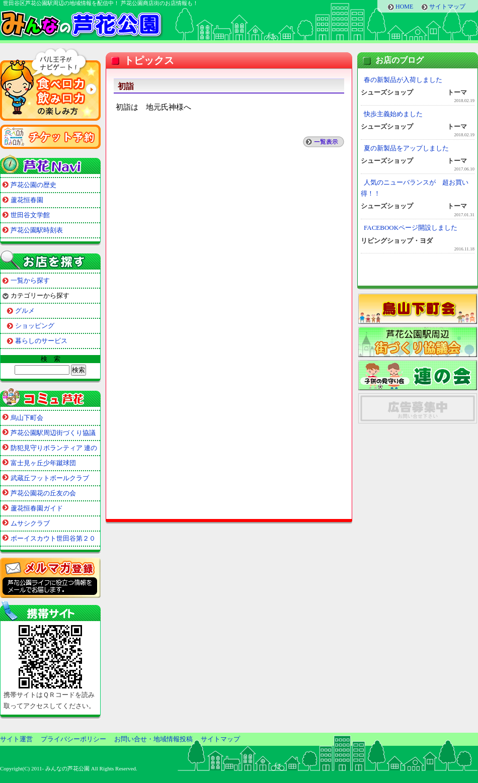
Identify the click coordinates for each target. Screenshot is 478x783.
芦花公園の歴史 (33, 185)
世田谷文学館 (30, 215)
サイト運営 (16, 739)
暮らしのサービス (41, 340)
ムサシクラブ (30, 523)
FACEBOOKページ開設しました (410, 227)
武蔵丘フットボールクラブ (50, 478)
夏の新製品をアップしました (406, 148)
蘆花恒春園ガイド (37, 508)
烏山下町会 (27, 417)
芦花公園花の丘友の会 (43, 493)
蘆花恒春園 (27, 200)
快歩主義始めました (393, 114)
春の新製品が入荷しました (403, 79)
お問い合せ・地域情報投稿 (153, 739)
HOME (404, 6)
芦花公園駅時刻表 (37, 230)
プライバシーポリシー (73, 739)
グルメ (25, 310)
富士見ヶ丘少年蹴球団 (43, 463)
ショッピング (34, 325)
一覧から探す (30, 280)
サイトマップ (447, 6)
